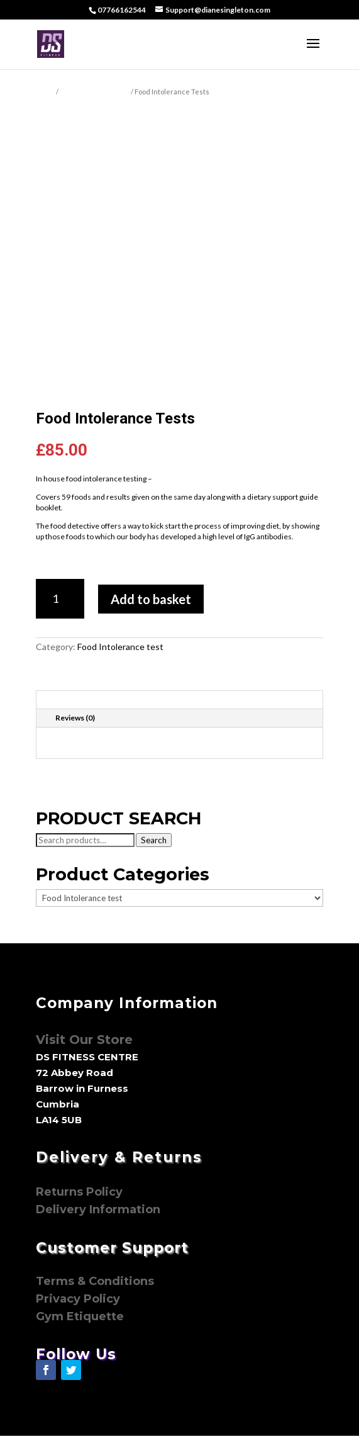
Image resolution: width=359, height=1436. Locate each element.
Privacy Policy (79, 1299)
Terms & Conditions (95, 1281)
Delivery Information (98, 1209)
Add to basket (151, 599)
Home (45, 91)
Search (154, 840)
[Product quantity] (60, 599)
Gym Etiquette (80, 1316)
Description (76, 699)
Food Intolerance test (95, 91)
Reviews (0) (75, 717)
